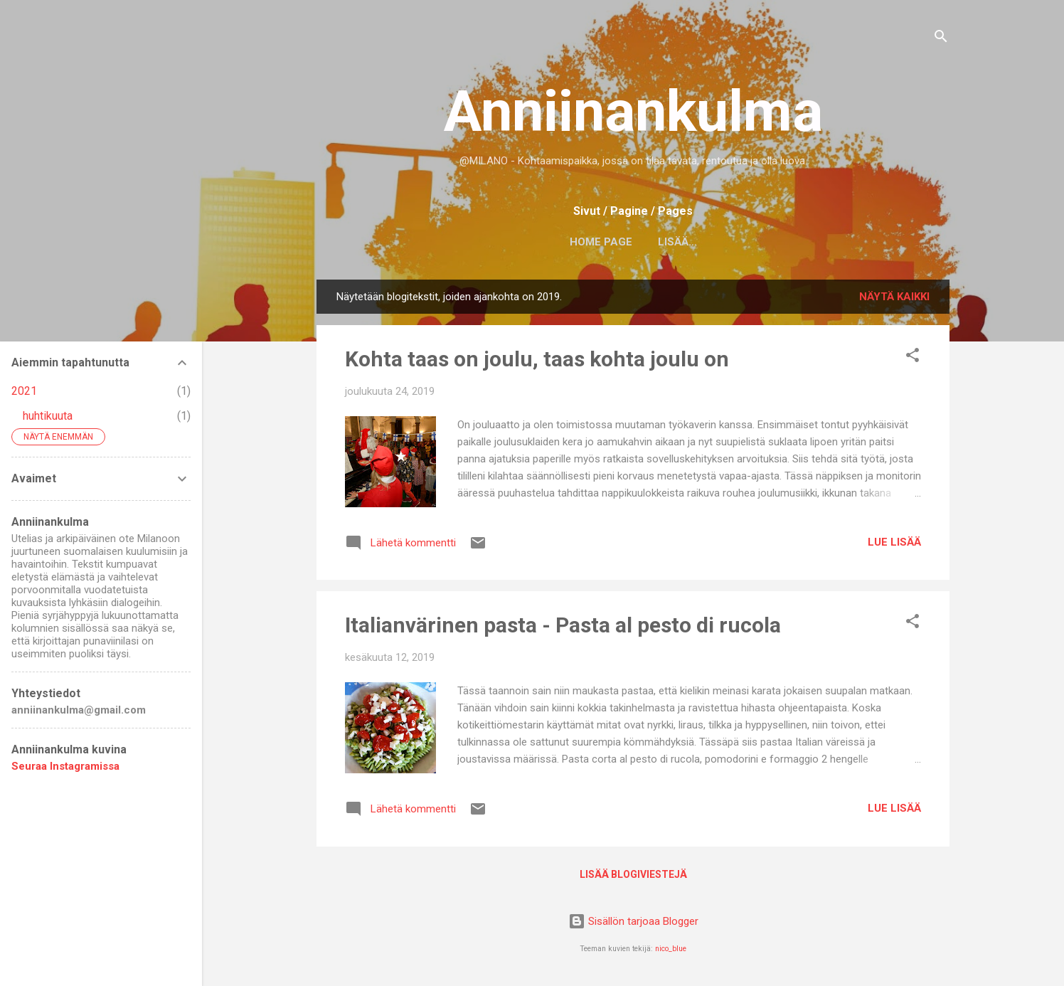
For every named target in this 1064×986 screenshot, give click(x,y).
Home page (601, 241)
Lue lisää (894, 542)
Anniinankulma (633, 111)
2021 (24, 391)
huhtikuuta (48, 416)
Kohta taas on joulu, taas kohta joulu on (537, 358)
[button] (912, 357)
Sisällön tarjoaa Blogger (633, 921)
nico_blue (670, 948)
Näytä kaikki (894, 296)
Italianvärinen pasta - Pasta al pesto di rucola (563, 625)
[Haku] (940, 38)
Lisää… (677, 241)
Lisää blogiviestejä (633, 874)
